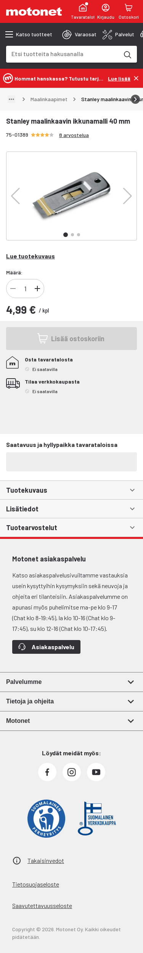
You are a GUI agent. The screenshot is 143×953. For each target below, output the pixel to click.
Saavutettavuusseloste (42, 905)
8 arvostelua (74, 135)
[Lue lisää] (119, 78)
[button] (15, 196)
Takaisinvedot (45, 860)
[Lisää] (37, 288)
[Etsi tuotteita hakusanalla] (127, 54)
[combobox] (62, 53)
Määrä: (14, 272)
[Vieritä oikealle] (135, 99)
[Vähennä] (12, 288)
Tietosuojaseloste (35, 884)
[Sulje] (136, 78)
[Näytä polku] (11, 99)
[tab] (79, 34)
